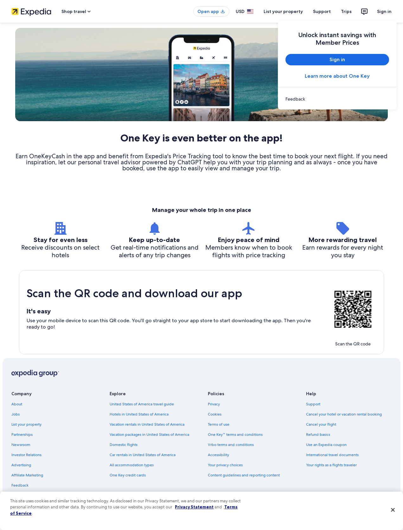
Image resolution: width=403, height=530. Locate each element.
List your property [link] (26, 424)
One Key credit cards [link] (128, 475)
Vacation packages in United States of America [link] (149, 434)
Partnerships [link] (22, 434)
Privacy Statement (194, 506)
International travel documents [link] (332, 454)
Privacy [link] (214, 404)
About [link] (16, 404)
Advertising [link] (21, 465)
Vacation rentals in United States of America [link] (147, 424)
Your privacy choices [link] (225, 465)
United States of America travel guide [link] (142, 404)
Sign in (384, 11)
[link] (337, 99)
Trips (346, 11)
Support (322, 11)
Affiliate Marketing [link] (27, 475)
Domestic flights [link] (124, 444)
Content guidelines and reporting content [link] (244, 475)
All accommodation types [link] (132, 465)
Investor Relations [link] (26, 454)
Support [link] (313, 404)
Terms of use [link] (218, 424)
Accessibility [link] (218, 454)
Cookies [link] (214, 414)
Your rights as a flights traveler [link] (331, 465)
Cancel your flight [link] (321, 424)
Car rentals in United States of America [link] (143, 454)
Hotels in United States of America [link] (139, 414)
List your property (283, 11)
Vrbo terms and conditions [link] (231, 444)
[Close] (393, 510)
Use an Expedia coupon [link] (326, 444)
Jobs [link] (15, 414)
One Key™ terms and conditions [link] (235, 434)
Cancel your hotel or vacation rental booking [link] (344, 414)
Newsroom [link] (20, 444)
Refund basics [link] (318, 434)
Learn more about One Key (337, 76)
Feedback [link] (20, 485)
